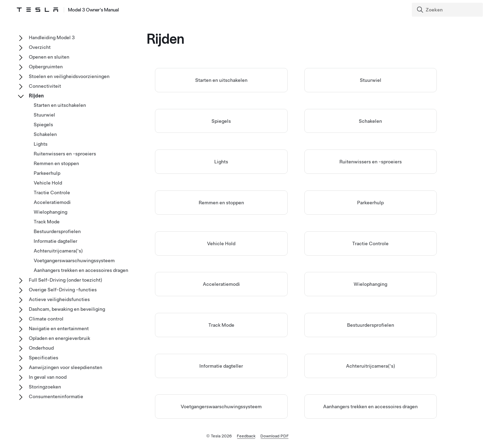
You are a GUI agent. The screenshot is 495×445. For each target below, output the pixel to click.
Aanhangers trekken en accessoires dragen (370, 406)
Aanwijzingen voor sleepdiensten (65, 367)
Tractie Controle (370, 243)
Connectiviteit (45, 86)
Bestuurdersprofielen (370, 325)
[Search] (448, 9)
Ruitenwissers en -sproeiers (370, 161)
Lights (221, 161)
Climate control (46, 319)
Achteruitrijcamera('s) (370, 366)
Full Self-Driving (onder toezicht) (65, 280)
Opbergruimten (46, 66)
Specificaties (43, 357)
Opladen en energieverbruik (59, 338)
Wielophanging (370, 284)
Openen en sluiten (49, 57)
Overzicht (40, 47)
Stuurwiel (370, 80)
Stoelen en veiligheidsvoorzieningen (69, 76)
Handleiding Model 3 (52, 37)
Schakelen (370, 121)
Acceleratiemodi (221, 284)
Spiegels (221, 121)
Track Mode (221, 325)
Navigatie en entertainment (59, 328)
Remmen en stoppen (221, 202)
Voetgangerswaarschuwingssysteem (221, 406)
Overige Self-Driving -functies (63, 289)
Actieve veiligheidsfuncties (59, 299)
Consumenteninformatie (56, 396)
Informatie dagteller (221, 366)
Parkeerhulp (370, 202)
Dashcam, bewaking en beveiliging (67, 309)
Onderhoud (41, 348)
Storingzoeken (45, 387)
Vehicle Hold (221, 243)
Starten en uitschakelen (221, 80)
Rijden (36, 96)
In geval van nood (48, 377)
